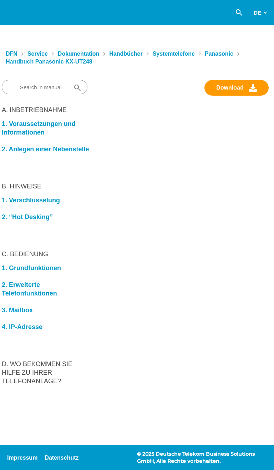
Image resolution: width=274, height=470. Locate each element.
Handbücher (125, 54)
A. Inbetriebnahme (34, 109)
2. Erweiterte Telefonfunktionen (29, 289)
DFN (11, 54)
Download (229, 88)
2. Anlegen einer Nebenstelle (45, 149)
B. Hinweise (21, 186)
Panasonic (219, 54)
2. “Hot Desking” (27, 217)
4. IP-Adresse (22, 326)
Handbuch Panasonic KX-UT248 (49, 62)
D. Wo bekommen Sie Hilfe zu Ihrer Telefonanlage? (37, 372)
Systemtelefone (174, 54)
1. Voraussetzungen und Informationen (39, 128)
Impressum (22, 458)
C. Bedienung (25, 254)
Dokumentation (78, 54)
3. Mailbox (17, 310)
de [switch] (257, 12)
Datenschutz (61, 458)
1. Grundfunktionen (31, 268)
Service (37, 54)
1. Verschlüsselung (31, 200)
